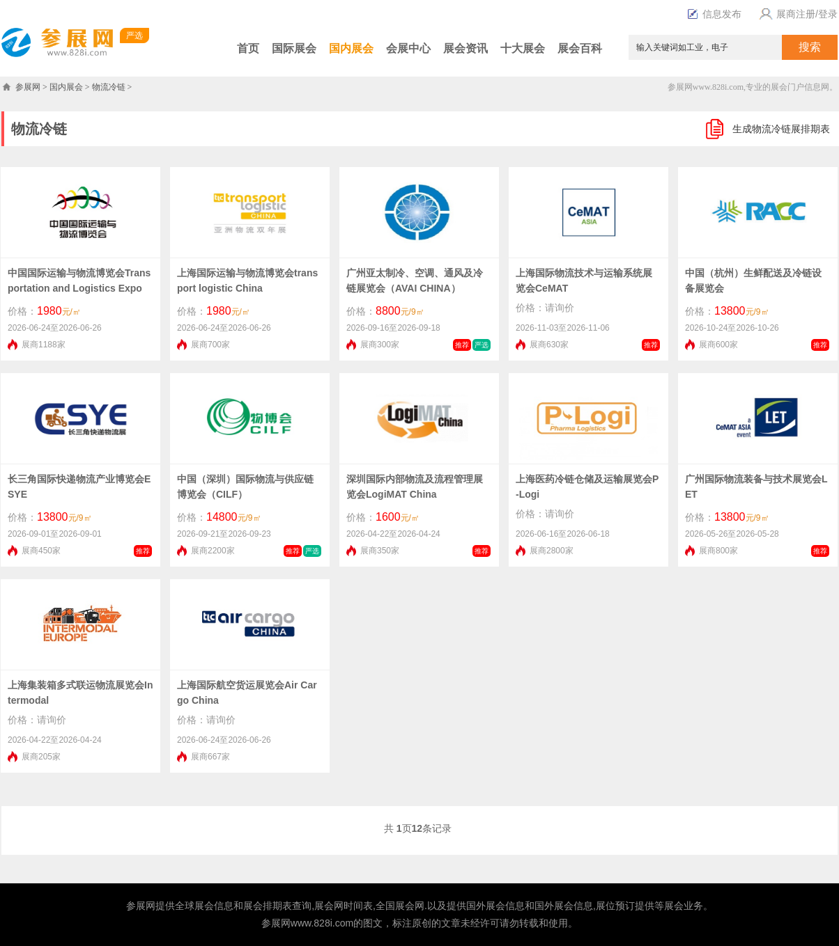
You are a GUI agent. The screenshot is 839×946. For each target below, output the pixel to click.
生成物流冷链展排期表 (781, 128)
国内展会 (351, 48)
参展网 (27, 87)
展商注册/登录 (796, 13)
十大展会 (522, 48)
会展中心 (408, 48)
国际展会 (294, 48)
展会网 (329, 905)
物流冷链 (108, 87)
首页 (248, 48)
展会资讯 (465, 48)
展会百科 (579, 48)
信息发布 (721, 13)
